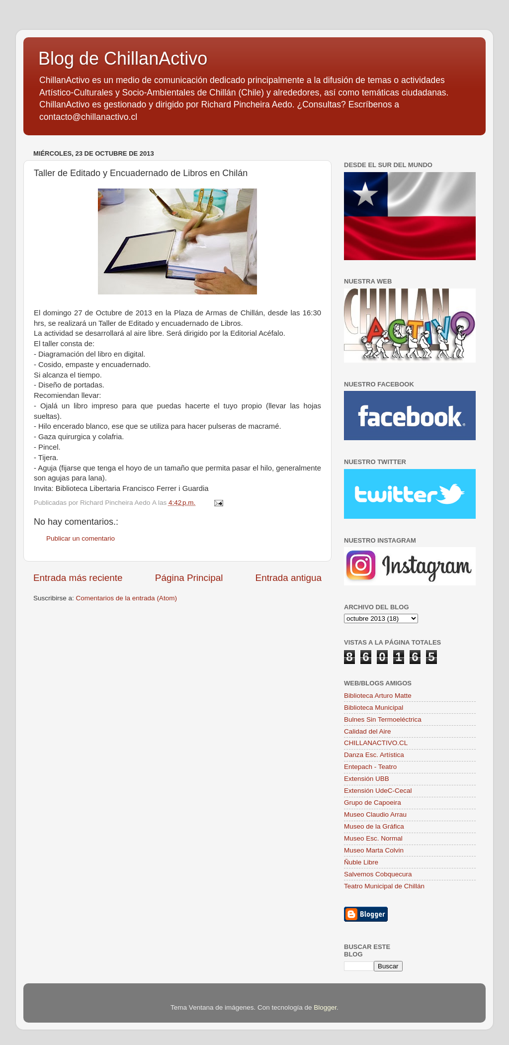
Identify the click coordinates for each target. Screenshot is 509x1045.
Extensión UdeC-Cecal (378, 790)
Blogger (325, 1007)
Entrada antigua (288, 577)
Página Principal (189, 577)
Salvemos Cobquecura (378, 874)
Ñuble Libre (361, 862)
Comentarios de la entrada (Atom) (126, 598)
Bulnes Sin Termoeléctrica (383, 719)
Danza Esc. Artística (374, 755)
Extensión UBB (366, 778)
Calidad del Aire (367, 731)
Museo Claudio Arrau (375, 814)
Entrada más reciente (78, 577)
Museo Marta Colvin (374, 850)
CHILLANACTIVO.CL (376, 743)
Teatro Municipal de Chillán (384, 886)
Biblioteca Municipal (373, 707)
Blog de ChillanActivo (122, 58)
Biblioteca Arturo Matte (378, 695)
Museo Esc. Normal (373, 838)
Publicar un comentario (80, 538)
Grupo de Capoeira (372, 802)
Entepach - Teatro (370, 766)
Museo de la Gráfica (374, 826)
